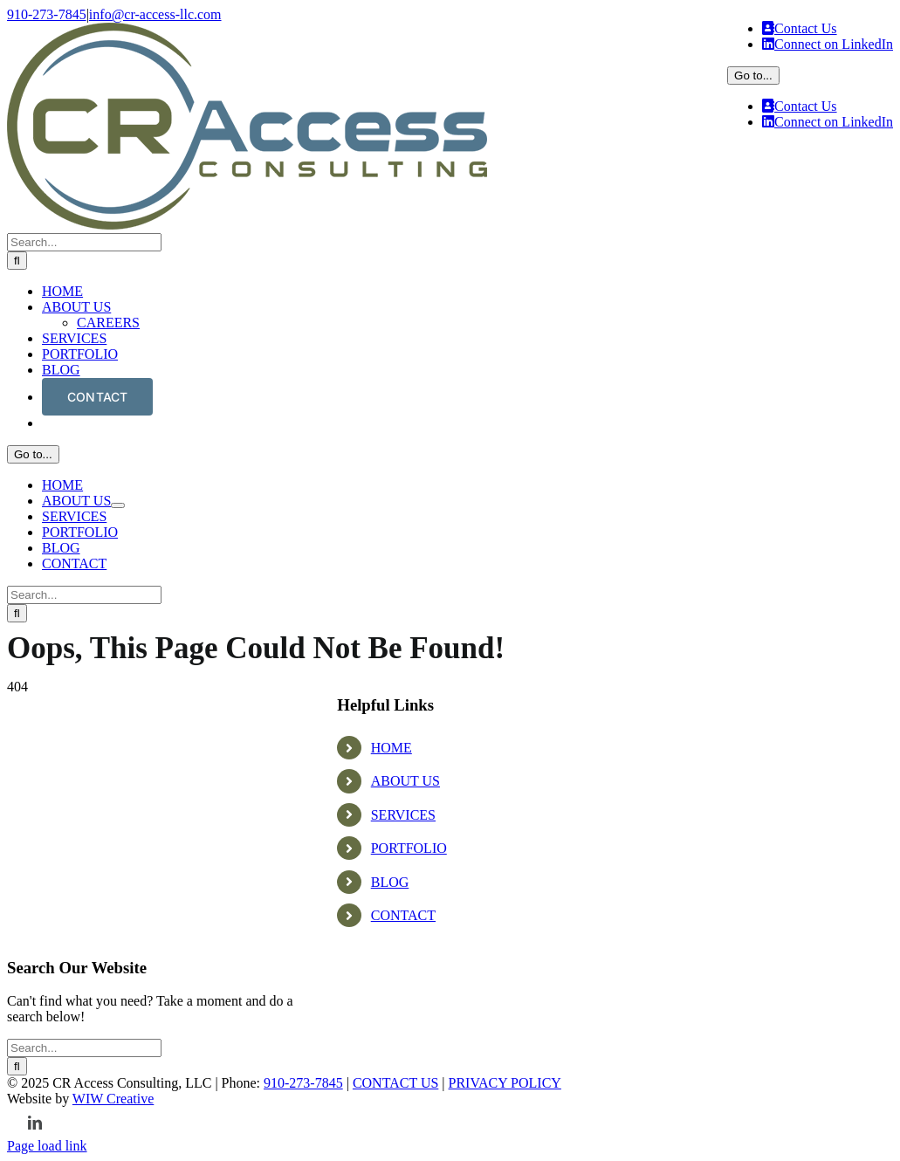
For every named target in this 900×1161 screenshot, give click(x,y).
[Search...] (84, 672)
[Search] (17, 690)
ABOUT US (405, 1055)
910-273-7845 (46, 14)
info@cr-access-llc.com (155, 14)
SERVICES (403, 1089)
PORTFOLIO (409, 1123)
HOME (391, 1022)
